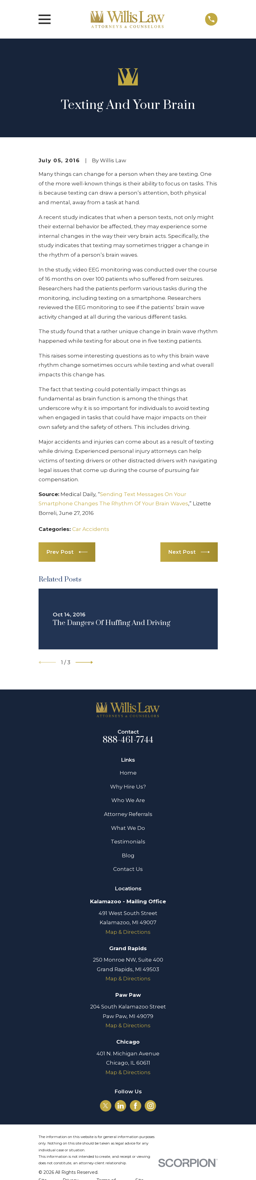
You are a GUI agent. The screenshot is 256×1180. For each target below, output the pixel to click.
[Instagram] (150, 1106)
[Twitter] (105, 1106)
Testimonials (128, 841)
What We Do (128, 828)
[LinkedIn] (121, 1106)
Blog (128, 855)
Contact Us (128, 869)
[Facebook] (135, 1106)
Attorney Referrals (128, 814)
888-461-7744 (128, 740)
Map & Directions (128, 932)
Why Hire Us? (128, 787)
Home (128, 773)
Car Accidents (90, 529)
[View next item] (84, 662)
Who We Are (128, 800)
